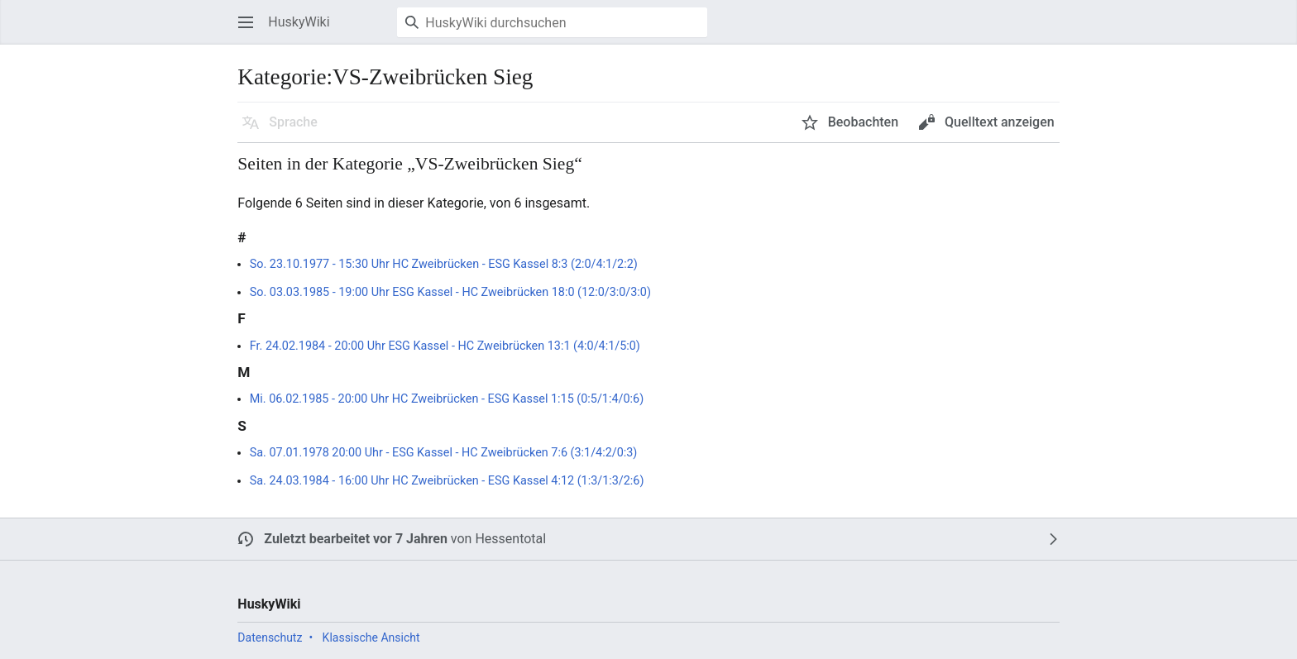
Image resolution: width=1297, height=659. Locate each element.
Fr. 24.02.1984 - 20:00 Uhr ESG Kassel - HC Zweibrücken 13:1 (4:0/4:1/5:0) (445, 346)
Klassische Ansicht (371, 637)
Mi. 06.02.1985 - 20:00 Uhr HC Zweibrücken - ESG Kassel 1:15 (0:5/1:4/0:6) (447, 399)
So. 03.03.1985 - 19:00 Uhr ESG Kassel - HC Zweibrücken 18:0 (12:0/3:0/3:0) (450, 292)
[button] (245, 22)
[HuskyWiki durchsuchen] (552, 22)
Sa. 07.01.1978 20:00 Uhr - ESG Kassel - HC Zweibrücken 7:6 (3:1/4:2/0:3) (444, 453)
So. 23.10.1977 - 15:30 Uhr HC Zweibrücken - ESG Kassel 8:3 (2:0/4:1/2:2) (444, 264)
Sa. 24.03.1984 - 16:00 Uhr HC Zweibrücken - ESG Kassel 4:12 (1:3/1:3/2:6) (447, 481)
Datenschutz (269, 637)
